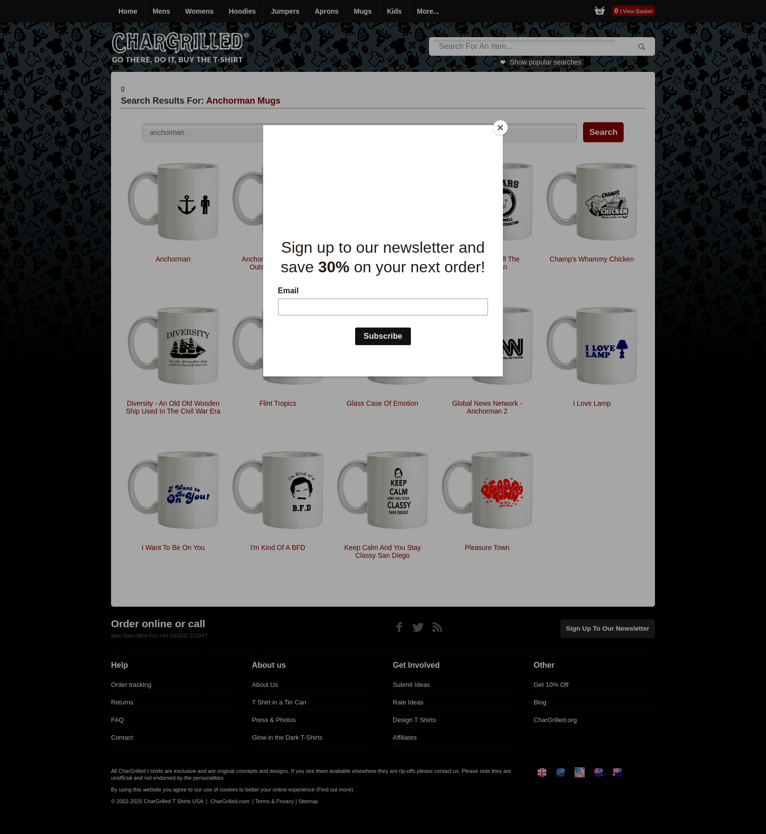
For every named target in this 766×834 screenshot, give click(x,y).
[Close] (500, 127)
